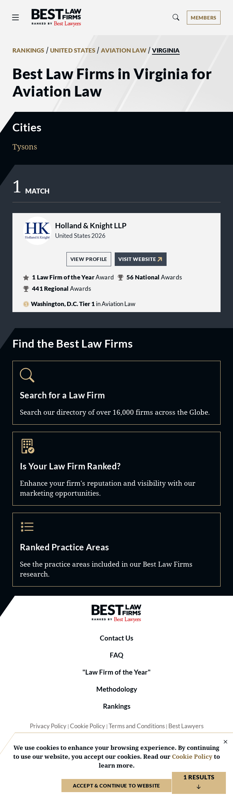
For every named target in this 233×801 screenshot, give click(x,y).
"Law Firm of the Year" (116, 672)
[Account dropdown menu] (204, 17)
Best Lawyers (186, 726)
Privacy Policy (48, 726)
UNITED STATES (73, 50)
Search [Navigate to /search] (116, 392)
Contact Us (116, 638)
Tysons (24, 146)
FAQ (116, 655)
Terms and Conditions (137, 726)
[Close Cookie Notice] (221, 742)
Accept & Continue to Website (116, 786)
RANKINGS (28, 50)
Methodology (116, 689)
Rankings (116, 706)
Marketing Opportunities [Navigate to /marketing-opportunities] (116, 468)
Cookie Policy (87, 726)
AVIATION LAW (123, 50)
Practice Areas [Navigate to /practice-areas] (116, 549)
